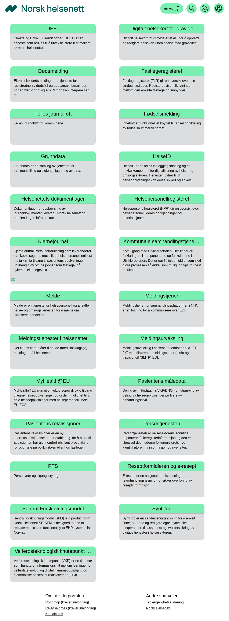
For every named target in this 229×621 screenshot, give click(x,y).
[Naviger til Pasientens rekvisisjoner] (53, 436)
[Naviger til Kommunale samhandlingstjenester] (161, 260)
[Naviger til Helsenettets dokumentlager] (53, 212)
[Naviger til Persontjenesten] (161, 436)
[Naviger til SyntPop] (161, 522)
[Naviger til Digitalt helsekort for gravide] (161, 42)
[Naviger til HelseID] (161, 169)
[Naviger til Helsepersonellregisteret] (161, 212)
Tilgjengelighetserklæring (165, 602)
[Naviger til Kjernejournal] (53, 260)
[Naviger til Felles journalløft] (53, 127)
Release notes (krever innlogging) (70, 608)
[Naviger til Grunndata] (53, 169)
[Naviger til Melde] (53, 309)
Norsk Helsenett (158, 608)
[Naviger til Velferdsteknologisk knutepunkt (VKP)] (53, 564)
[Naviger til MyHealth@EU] (53, 394)
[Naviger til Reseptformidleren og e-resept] (161, 479)
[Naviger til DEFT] (53, 42)
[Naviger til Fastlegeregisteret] (161, 84)
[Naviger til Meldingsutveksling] (161, 351)
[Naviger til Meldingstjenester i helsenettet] (53, 351)
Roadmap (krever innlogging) (67, 602)
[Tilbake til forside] (44, 8)
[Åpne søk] (171, 8)
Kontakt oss (54, 614)
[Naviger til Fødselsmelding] (161, 127)
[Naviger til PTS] (53, 479)
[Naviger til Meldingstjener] (161, 309)
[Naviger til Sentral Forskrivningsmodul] (53, 522)
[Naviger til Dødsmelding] (53, 84)
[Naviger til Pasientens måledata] (161, 394)
